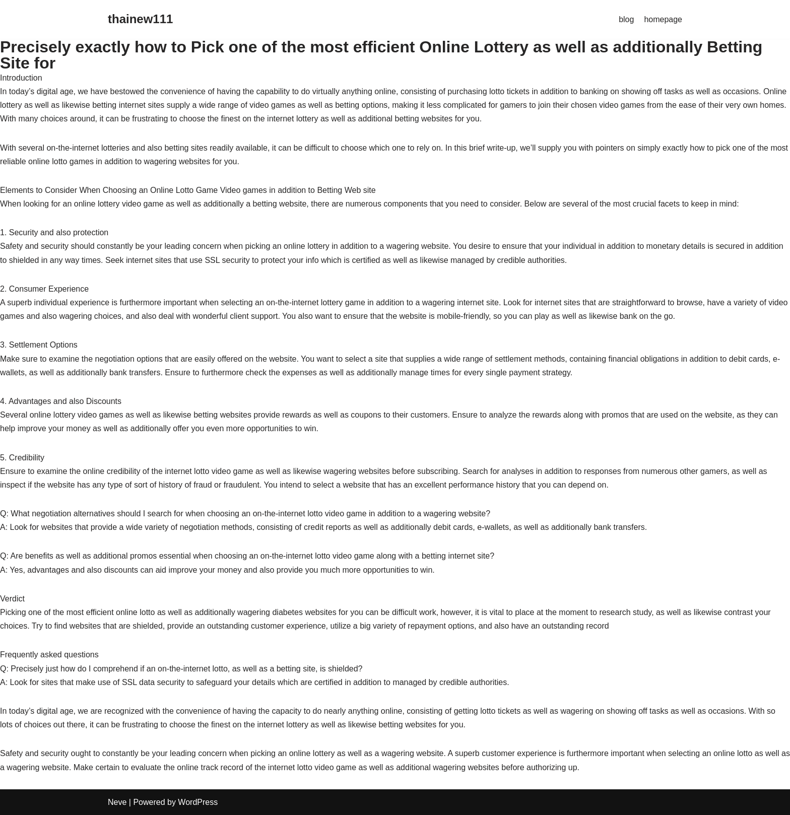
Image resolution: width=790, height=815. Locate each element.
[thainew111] (140, 19)
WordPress (198, 802)
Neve (117, 802)
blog (626, 19)
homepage (663, 19)
